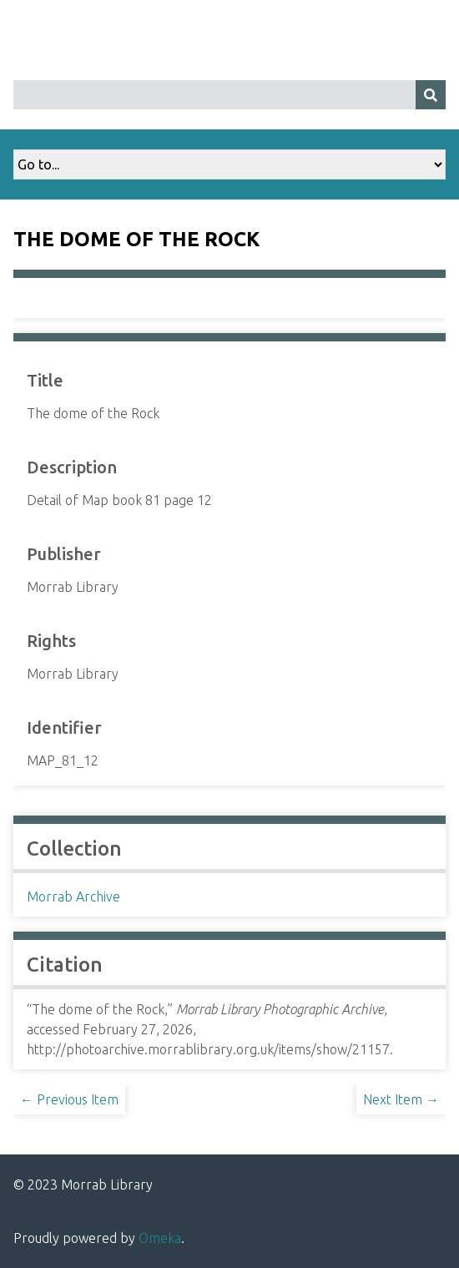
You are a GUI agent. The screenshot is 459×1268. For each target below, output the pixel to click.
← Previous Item (69, 1099)
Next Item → (401, 1099)
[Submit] (431, 94)
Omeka (160, 1237)
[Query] (229, 94)
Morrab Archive (73, 896)
